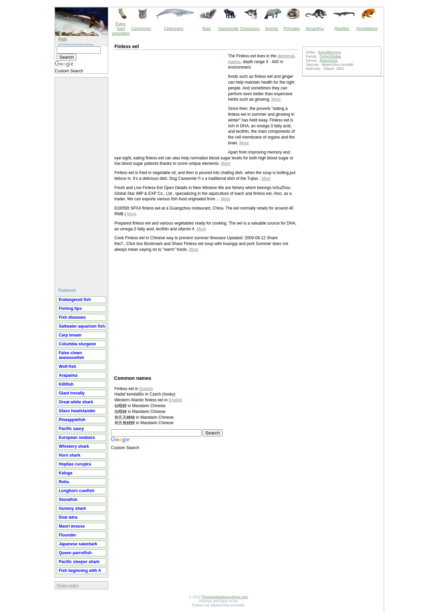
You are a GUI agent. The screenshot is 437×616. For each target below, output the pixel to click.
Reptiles (342, 28)
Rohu (64, 481)
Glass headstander (77, 411)
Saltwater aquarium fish (82, 326)
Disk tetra (68, 517)
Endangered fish (75, 299)
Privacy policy (68, 585)
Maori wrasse (72, 526)
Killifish (66, 384)
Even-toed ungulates (121, 29)
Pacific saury (71, 428)
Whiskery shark (74, 446)
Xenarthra (315, 28)
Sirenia (271, 28)
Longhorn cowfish (76, 490)
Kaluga (65, 473)
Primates (292, 28)
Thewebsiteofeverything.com (224, 597)
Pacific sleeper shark (79, 561)
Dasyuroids (228, 28)
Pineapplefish (72, 419)
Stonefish (68, 499)
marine (234, 61)
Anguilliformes (329, 52)
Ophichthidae (330, 56)
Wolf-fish (67, 366)
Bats (206, 28)
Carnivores (141, 28)
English (146, 388)
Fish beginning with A (80, 570)
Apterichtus (329, 60)
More (276, 99)
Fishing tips (70, 308)
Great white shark (76, 402)
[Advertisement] (82, 179)
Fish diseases (72, 317)
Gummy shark (72, 508)
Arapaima (68, 375)
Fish (62, 39)
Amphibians (367, 28)
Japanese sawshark (78, 544)
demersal (286, 56)
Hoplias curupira (75, 464)
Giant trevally (72, 393)
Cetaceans (173, 28)
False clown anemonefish (71, 355)
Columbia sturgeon (77, 344)
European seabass (77, 437)
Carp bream (70, 335)
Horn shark (69, 455)
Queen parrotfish (75, 552)
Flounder (67, 535)
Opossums (249, 28)
